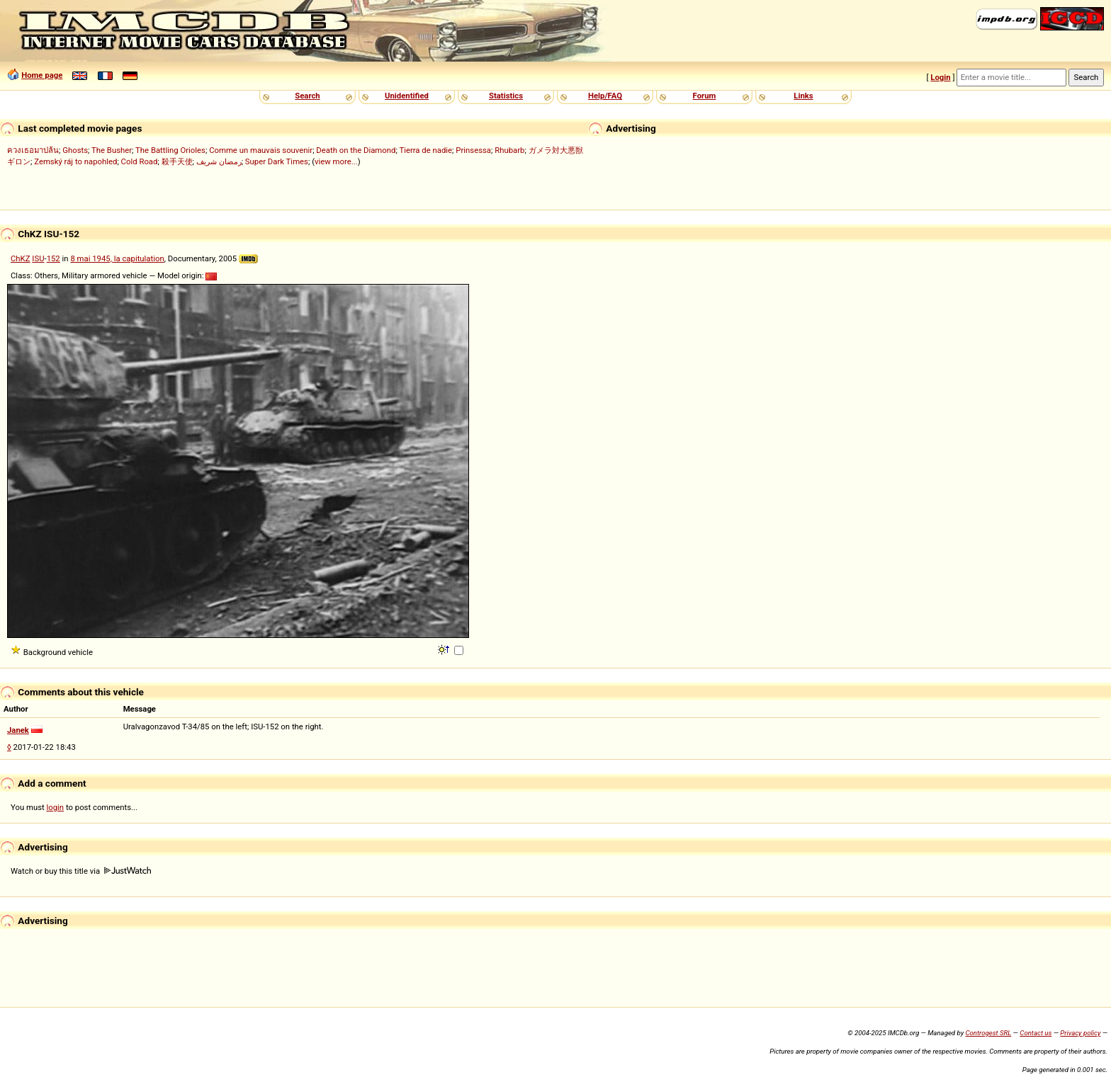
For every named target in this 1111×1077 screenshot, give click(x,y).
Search (307, 96)
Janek (18, 730)
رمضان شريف (219, 161)
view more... (336, 161)
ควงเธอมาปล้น (33, 150)
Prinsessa (473, 150)
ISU (38, 258)
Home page (41, 75)
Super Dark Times (276, 161)
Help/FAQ (605, 96)
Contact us (1035, 1033)
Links (803, 96)
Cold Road (139, 161)
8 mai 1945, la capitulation (117, 258)
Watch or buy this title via (81, 871)
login (55, 807)
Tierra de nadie (425, 150)
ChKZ (20, 258)
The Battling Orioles (170, 150)
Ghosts (75, 150)
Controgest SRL (988, 1033)
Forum (704, 96)
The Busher (111, 150)
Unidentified (407, 96)
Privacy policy (1080, 1033)
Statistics (506, 96)
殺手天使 (177, 161)
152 (53, 258)
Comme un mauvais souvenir (260, 150)
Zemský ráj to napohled (75, 161)
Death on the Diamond (355, 150)
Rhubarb (509, 150)
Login (940, 77)
